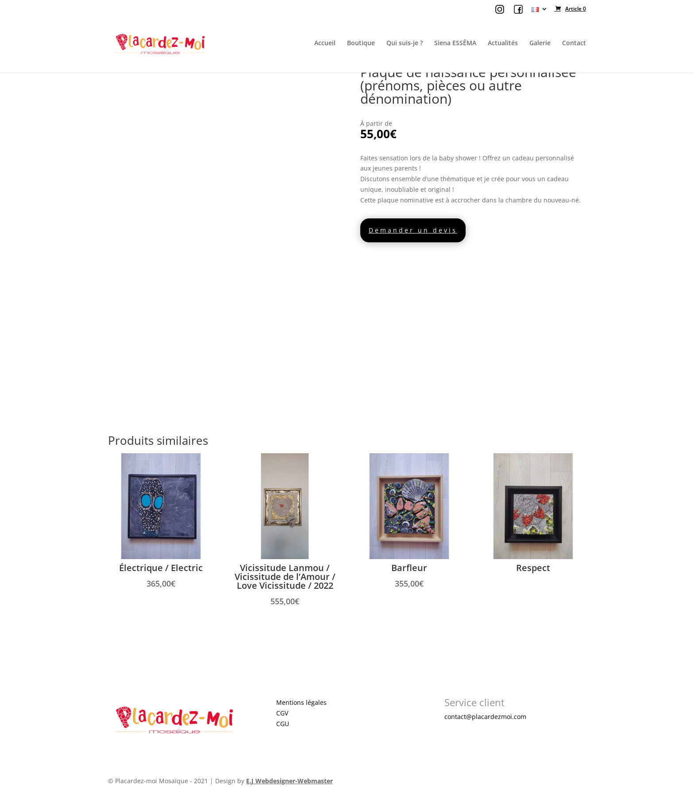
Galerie (540, 43)
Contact (574, 43)
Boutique (361, 43)
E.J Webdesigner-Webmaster (289, 781)
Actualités (503, 43)
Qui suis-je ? (404, 43)
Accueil (324, 43)
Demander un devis (413, 230)
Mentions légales (301, 702)
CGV (282, 713)
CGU (282, 723)
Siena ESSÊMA (455, 43)
